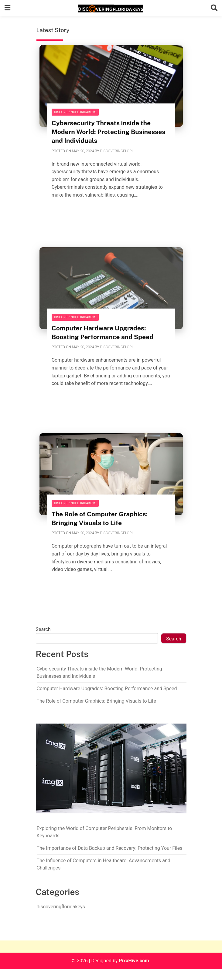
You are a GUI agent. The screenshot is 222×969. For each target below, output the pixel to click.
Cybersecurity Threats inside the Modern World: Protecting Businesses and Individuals (108, 131)
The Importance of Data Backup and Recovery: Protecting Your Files (110, 848)
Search (43, 629)
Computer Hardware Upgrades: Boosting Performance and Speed (107, 688)
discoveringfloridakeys (75, 112)
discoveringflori (116, 151)
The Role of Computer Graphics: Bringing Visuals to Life (96, 701)
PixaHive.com (134, 961)
